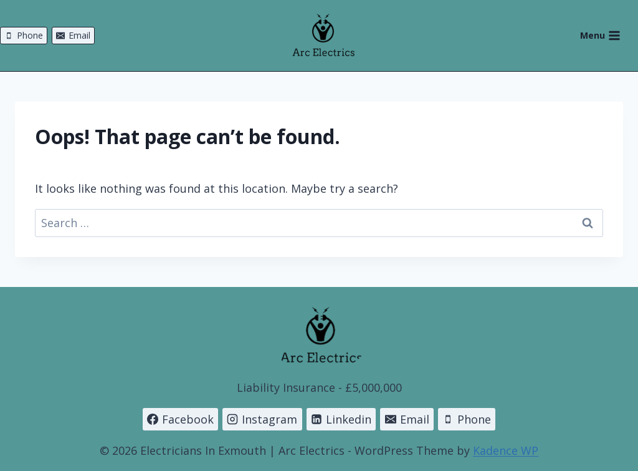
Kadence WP (505, 450)
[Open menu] (606, 35)
